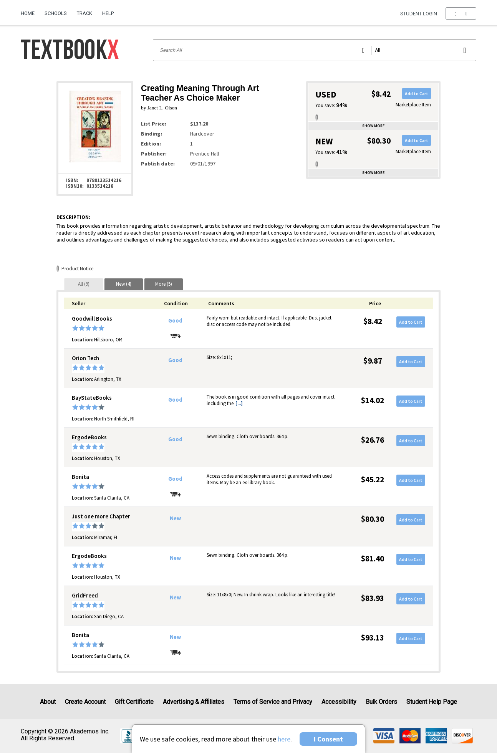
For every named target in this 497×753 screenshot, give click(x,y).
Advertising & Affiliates (193, 701)
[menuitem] (30, 10)
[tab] (83, 284)
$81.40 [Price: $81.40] (372, 558)
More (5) (163, 284)
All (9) (83, 284)
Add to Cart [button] (416, 93)
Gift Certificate (134, 701)
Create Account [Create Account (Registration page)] (85, 701)
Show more (373, 125)
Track (84, 13)
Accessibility (338, 701)
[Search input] (314, 50)
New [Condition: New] (175, 518)
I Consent (328, 739)
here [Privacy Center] (284, 739)
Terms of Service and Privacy (273, 701)
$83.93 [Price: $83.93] (372, 598)
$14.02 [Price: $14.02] (372, 400)
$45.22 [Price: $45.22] (372, 479)
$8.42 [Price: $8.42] (372, 321)
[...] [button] (239, 403)
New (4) (123, 284)
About (48, 701)
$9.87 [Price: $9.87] (372, 361)
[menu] (461, 13)
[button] (461, 13)
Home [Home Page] (28, 13)
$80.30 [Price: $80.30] (372, 519)
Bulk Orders (381, 701)
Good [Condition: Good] (175, 320)
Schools (56, 13)
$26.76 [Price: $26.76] (372, 440)
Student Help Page (431, 701)
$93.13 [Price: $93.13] (372, 637)
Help (108, 13)
